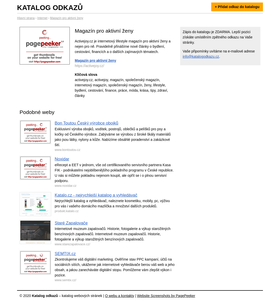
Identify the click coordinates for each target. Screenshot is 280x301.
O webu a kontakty (119, 296)
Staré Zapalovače (71, 223)
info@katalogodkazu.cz (201, 56)
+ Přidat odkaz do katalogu (237, 7)
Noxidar (62, 159)
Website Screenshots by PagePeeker (166, 296)
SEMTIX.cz (65, 253)
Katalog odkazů (50, 8)
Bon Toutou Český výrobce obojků (86, 123)
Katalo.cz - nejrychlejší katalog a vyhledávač (96, 195)
